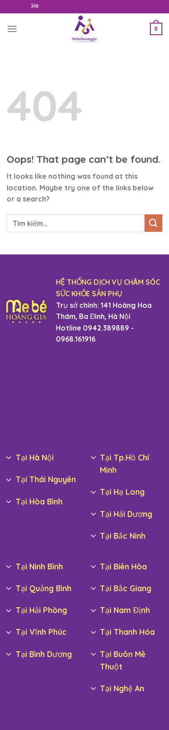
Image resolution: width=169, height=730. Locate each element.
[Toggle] (8, 458)
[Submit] (153, 223)
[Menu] (12, 29)
